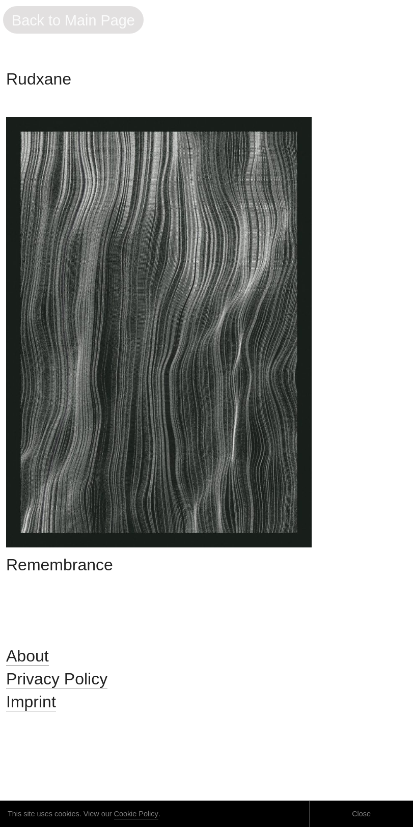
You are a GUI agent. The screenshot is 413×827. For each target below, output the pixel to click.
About (27, 656)
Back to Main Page (73, 20)
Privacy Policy (56, 679)
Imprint (31, 702)
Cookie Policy (136, 814)
